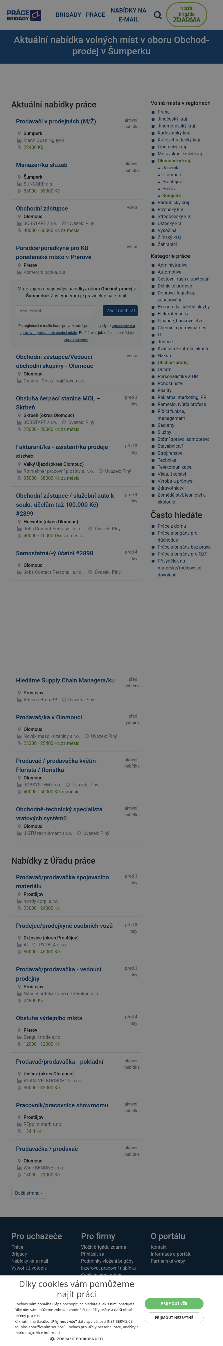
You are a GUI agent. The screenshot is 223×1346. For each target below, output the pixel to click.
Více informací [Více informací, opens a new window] (48, 1332)
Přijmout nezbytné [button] (174, 1317)
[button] (77, 1339)
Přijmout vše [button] (174, 1303)
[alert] (111, 673)
